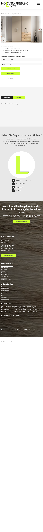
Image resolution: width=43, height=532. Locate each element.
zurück (11, 78)
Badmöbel (4, 287)
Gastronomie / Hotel (6, 279)
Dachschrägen (5, 288)
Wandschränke (5, 299)
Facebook (18, 190)
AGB (24, 330)
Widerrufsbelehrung (33, 330)
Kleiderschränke (5, 292)
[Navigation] (38, 4)
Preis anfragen (10, 73)
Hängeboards (5, 290)
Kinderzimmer (5, 273)
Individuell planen (11, 68)
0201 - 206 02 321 (20, 183)
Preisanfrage (19, 97)
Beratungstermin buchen (21, 221)
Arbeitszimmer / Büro (7, 266)
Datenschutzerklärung (15, 330)
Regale (3, 295)
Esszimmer (4, 269)
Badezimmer (4, 267)
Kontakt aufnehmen (8, 255)
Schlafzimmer (5, 274)
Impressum (4, 330)
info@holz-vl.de (20, 187)
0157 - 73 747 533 (9, 248)
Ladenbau (4, 278)
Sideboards (4, 297)
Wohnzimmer (5, 276)
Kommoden (4, 294)
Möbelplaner (7, 97)
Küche (3, 271)
